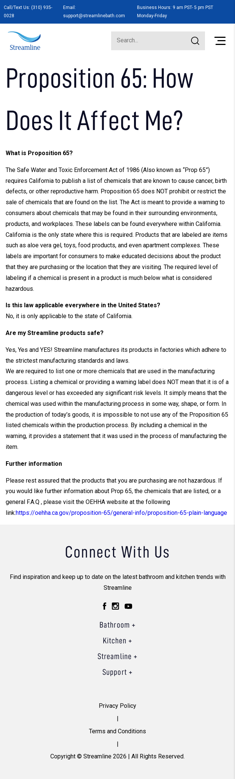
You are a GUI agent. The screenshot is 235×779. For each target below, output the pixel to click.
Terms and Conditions (117, 731)
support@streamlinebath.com (94, 15)
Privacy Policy (117, 705)
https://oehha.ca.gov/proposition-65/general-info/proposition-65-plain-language (121, 512)
